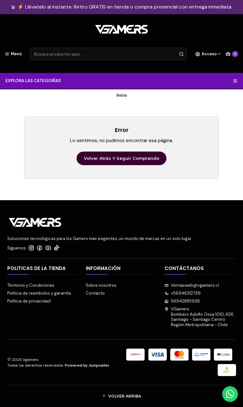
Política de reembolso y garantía (39, 293)
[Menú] (13, 54)
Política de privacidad (29, 301)
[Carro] (232, 54)
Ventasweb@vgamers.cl (192, 285)
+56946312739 (183, 293)
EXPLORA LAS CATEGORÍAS (121, 80)
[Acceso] (208, 54)
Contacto (95, 293)
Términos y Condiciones (30, 285)
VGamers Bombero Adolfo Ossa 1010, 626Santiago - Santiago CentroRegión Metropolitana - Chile (199, 316)
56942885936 (182, 301)
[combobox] (108, 54)
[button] (121, 396)
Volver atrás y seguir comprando (121, 158)
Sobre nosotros (101, 285)
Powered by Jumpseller (87, 365)
